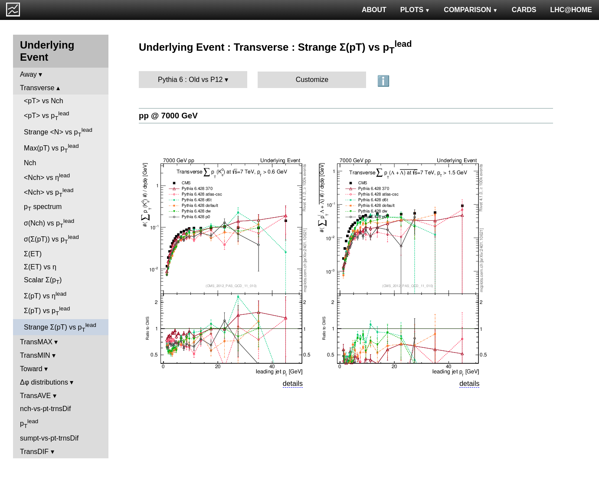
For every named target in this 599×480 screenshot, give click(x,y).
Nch (30, 163)
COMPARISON (471, 9)
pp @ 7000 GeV (168, 115)
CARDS (524, 9)
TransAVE (35, 395)
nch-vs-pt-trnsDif (45, 408)
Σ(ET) (33, 254)
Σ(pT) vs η (45, 295)
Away (28, 74)
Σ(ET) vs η (40, 267)
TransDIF (34, 451)
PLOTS (415, 9)
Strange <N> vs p (58, 132)
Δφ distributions (44, 382)
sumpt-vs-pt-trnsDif (49, 438)
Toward (31, 368)
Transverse (37, 87)
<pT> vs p (46, 115)
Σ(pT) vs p (47, 311)
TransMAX (36, 342)
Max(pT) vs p (51, 148)
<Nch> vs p (48, 192)
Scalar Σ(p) (43, 280)
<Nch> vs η (47, 176)
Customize (312, 79)
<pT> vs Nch (43, 100)
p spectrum (43, 207)
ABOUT (374, 9)
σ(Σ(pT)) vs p (51, 239)
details (293, 383)
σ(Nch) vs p (49, 223)
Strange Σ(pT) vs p (60, 327)
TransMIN (35, 355)
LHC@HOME (571, 9)
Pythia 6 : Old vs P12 (190, 79)
